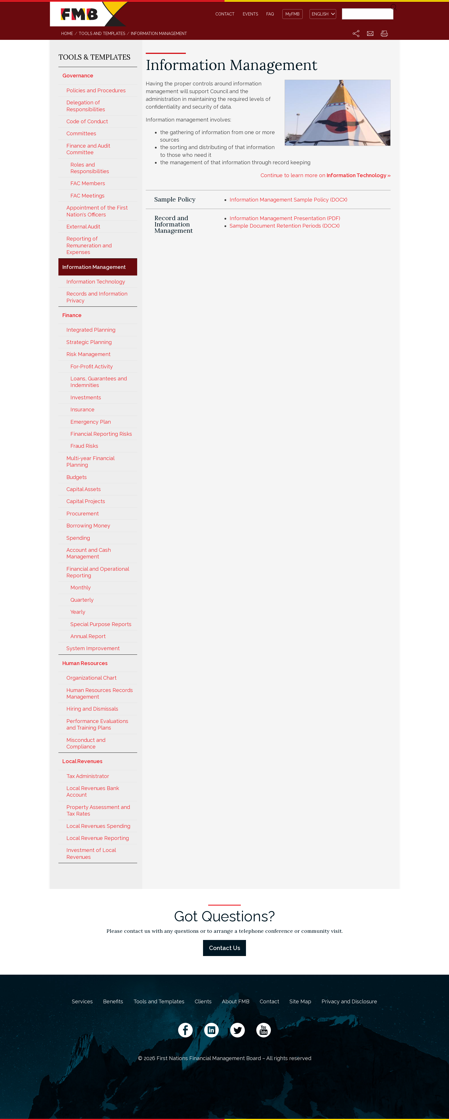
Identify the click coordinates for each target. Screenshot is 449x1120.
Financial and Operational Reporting (97, 572)
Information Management (94, 267)
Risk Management (88, 354)
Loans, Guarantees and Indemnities (98, 382)
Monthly (80, 588)
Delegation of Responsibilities (85, 105)
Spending (78, 538)
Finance (72, 315)
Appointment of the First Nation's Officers (97, 211)
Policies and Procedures (96, 90)
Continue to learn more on (326, 175)
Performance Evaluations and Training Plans (97, 724)
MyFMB (292, 14)
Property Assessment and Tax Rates (98, 810)
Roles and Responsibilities (89, 168)
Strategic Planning (89, 342)
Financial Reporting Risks (101, 434)
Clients (203, 1001)
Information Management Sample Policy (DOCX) (288, 200)
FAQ (270, 14)
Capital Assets (83, 489)
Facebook (185, 1030)
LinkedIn (211, 1030)
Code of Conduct (87, 121)
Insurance (82, 409)
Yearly (77, 612)
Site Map (300, 1001)
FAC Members (87, 183)
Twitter (237, 1030)
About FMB (235, 1001)
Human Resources (85, 663)
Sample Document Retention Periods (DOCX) (285, 226)
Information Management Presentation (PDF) (285, 218)
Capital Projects (85, 501)
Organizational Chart (91, 678)
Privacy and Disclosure (349, 1001)
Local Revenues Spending (98, 826)
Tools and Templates (158, 1001)
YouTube (263, 1030)
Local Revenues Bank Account (92, 791)
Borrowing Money (88, 526)
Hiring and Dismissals (92, 709)
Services (82, 1001)
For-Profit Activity (91, 366)
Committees (81, 133)
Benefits (113, 1001)
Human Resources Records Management (99, 693)
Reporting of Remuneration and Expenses (89, 245)
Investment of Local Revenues (91, 853)
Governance (77, 76)
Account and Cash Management (88, 553)
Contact (225, 14)
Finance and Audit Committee (88, 149)
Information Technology (95, 282)
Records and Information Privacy (96, 297)
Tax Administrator (87, 776)
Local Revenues (82, 761)
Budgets (76, 477)
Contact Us (224, 948)
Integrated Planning (90, 330)
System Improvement (93, 648)
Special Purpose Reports (100, 624)
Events (250, 14)
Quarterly (82, 600)
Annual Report (88, 636)
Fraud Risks (84, 446)
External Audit (83, 227)
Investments (85, 397)
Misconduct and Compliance (85, 743)
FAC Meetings (87, 196)
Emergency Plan (90, 422)
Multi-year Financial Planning (90, 461)
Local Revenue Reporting (97, 838)
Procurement (82, 514)
